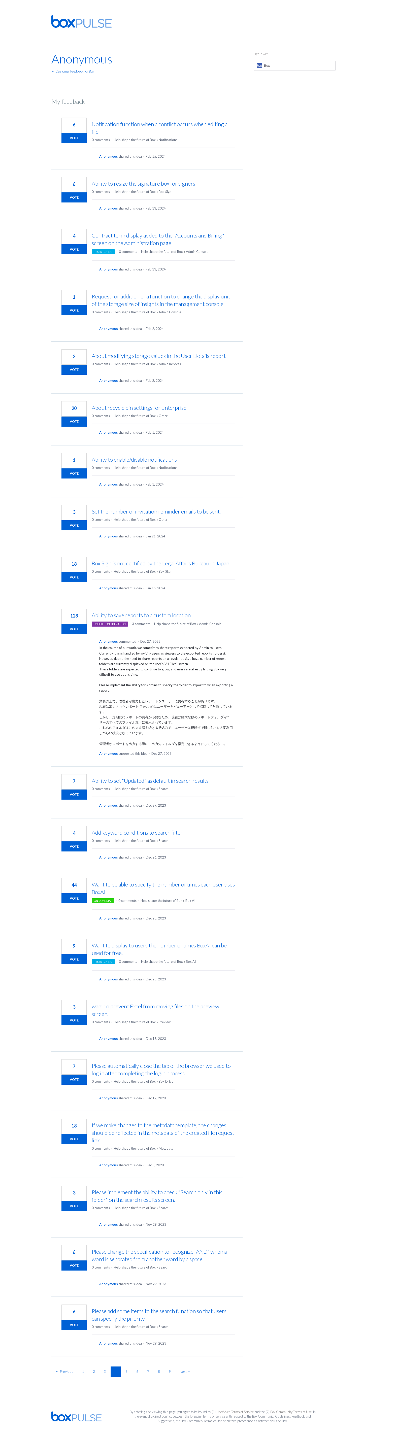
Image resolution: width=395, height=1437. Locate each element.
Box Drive (166, 1081)
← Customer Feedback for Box (72, 71)
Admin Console (197, 252)
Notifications (168, 140)
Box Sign (165, 192)
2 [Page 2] (94, 1371)
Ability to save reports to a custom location (141, 615)
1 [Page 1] (83, 1371)
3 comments (141, 624)
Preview (165, 1022)
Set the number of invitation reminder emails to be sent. (156, 511)
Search (164, 789)
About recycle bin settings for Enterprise (139, 407)
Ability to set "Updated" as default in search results (150, 780)
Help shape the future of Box (135, 140)
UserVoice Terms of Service (235, 1412)
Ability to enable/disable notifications (134, 459)
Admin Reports (170, 364)
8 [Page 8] (159, 1371)
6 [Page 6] (137, 1371)
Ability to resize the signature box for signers (143, 183)
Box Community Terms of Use (291, 1412)
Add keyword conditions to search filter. (137, 832)
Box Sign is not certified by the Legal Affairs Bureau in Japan (160, 563)
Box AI (190, 901)
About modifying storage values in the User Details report (159, 355)
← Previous (64, 1371)
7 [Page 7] (148, 1371)
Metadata (166, 1148)
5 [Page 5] (126, 1371)
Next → (185, 1371)
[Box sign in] (295, 66)
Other (163, 416)
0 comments (101, 140)
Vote (74, 138)
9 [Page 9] (170, 1371)
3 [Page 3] (105, 1371)
